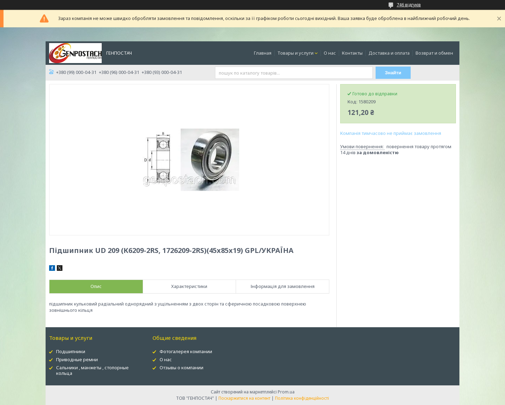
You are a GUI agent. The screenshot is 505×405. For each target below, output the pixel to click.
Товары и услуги (295, 53)
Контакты (352, 53)
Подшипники (70, 351)
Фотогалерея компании (186, 351)
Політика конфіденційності (302, 398)
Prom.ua (286, 392)
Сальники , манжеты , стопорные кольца (92, 370)
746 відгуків (409, 5)
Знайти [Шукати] (393, 72)
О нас (330, 53)
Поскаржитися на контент (244, 398)
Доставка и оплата (389, 53)
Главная (262, 53)
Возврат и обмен (434, 53)
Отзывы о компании (181, 367)
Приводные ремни (77, 359)
